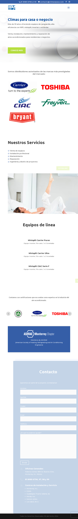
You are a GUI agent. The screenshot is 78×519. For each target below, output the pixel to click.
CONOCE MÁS (17, 50)
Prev (8, 314)
